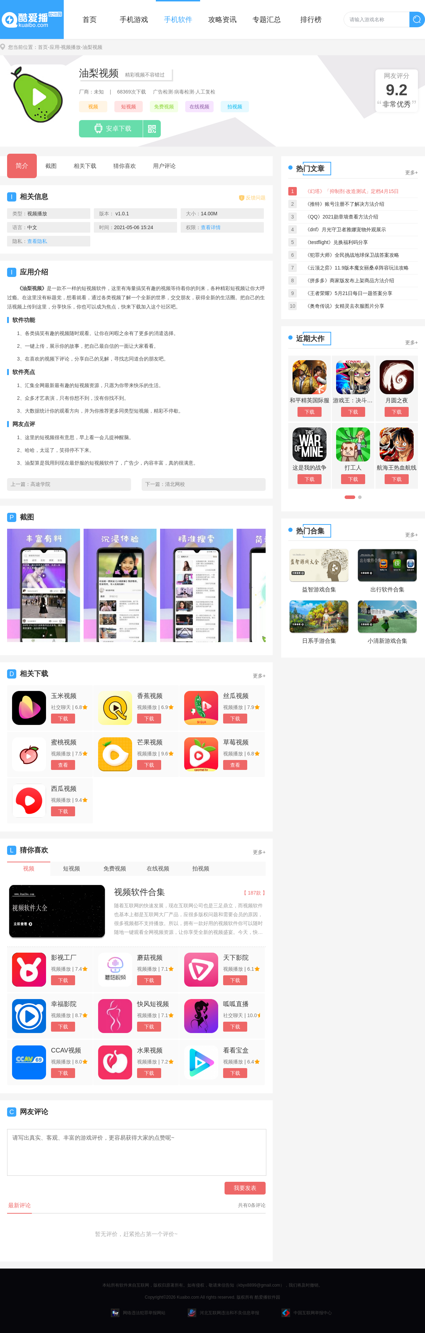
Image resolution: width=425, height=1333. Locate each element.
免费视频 (164, 106)
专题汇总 (267, 19)
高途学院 (40, 484)
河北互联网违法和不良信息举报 (223, 1312)
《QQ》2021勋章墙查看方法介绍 (341, 217)
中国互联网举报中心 (307, 1312)
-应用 (54, 47)
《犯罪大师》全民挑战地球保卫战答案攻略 (352, 255)
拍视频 (234, 106)
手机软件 (178, 19)
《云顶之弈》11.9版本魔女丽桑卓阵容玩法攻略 (357, 268)
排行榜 (311, 19)
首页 (90, 19)
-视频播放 (70, 47)
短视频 (128, 106)
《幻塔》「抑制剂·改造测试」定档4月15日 (352, 191)
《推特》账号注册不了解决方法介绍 (344, 204)
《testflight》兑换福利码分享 (336, 242)
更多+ (259, 676)
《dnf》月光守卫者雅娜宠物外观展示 (345, 229)
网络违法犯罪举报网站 (138, 1312)
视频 (93, 106)
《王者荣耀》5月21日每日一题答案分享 (348, 293)
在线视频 (199, 106)
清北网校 (175, 484)
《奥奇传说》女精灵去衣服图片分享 (344, 306)
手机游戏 (134, 19)
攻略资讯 (222, 19)
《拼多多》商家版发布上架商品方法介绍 (349, 280)
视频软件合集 (139, 892)
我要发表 (245, 1188)
